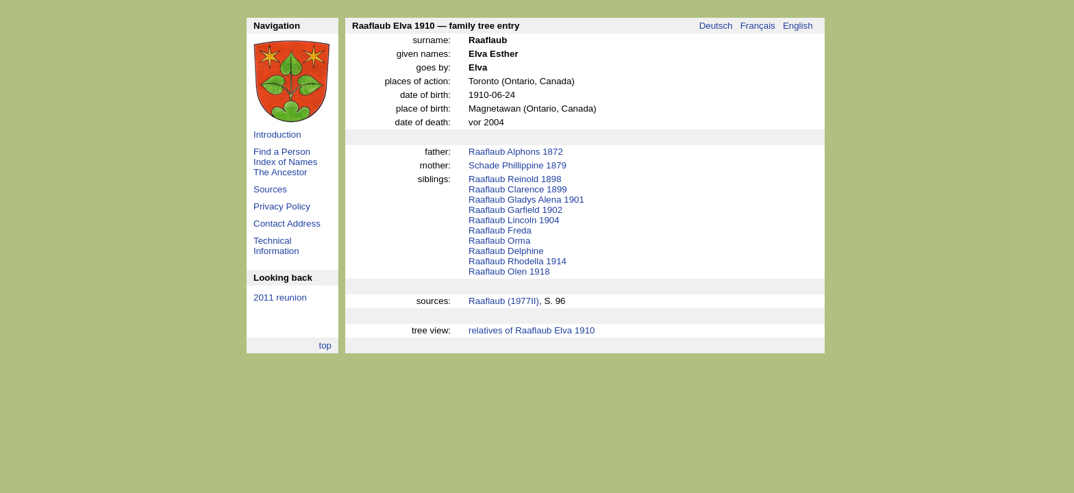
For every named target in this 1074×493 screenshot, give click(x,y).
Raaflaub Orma (499, 241)
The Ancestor (280, 172)
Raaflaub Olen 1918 (509, 271)
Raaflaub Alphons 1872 (516, 152)
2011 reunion (280, 297)
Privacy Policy (281, 206)
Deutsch (716, 26)
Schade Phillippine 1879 (517, 165)
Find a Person (281, 152)
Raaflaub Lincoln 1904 (514, 220)
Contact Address (287, 223)
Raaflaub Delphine (506, 251)
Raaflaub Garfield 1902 (515, 210)
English (798, 26)
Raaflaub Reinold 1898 (515, 179)
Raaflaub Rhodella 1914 (517, 261)
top (325, 345)
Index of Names (285, 162)
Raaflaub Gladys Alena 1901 (526, 199)
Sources (270, 189)
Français (757, 26)
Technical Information (276, 246)
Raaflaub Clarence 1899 (518, 189)
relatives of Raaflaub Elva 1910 (532, 330)
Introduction (277, 134)
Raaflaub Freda (500, 230)
